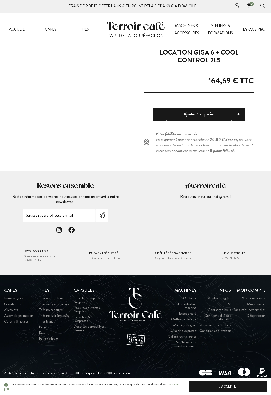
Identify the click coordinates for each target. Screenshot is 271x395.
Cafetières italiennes (182, 337)
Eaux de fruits (48, 340)
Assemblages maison (18, 316)
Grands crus (12, 305)
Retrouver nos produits (215, 326)
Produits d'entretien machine (182, 307)
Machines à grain (184, 326)
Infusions (45, 328)
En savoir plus (175, 386)
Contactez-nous (219, 311)
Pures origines (14, 299)
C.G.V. (226, 305)
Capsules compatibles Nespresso (88, 301)
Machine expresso (183, 332)
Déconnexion (256, 316)
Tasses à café (187, 314)
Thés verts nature (51, 299)
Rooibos (45, 334)
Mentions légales (219, 299)
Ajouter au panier (199, 114)
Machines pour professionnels (186, 345)
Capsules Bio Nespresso (82, 320)
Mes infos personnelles (250, 311)
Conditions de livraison (215, 332)
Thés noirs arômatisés (54, 316)
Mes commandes (253, 299)
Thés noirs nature (51, 311)
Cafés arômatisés (16, 322)
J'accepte (245, 386)
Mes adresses (256, 305)
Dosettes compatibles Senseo (89, 329)
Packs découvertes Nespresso (86, 310)
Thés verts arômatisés (54, 305)
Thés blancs (47, 322)
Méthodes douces (183, 320)
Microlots (11, 311)
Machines (189, 299)
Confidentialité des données (217, 318)
